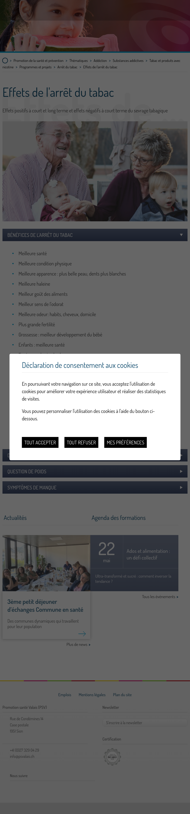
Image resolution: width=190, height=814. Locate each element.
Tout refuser (81, 442)
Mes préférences (125, 442)
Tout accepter (40, 442)
